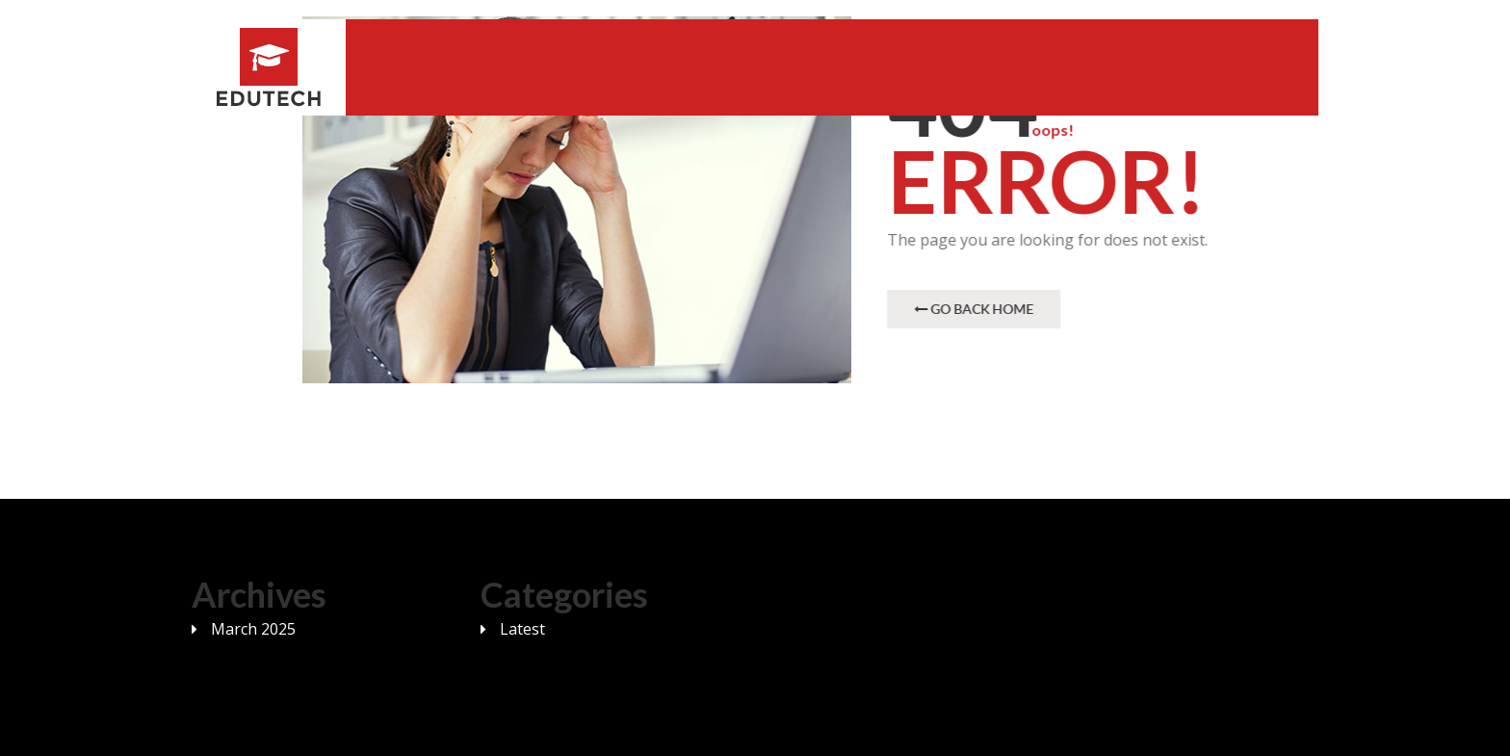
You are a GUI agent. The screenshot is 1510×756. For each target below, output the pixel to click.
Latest (522, 628)
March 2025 (253, 628)
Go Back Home (974, 309)
